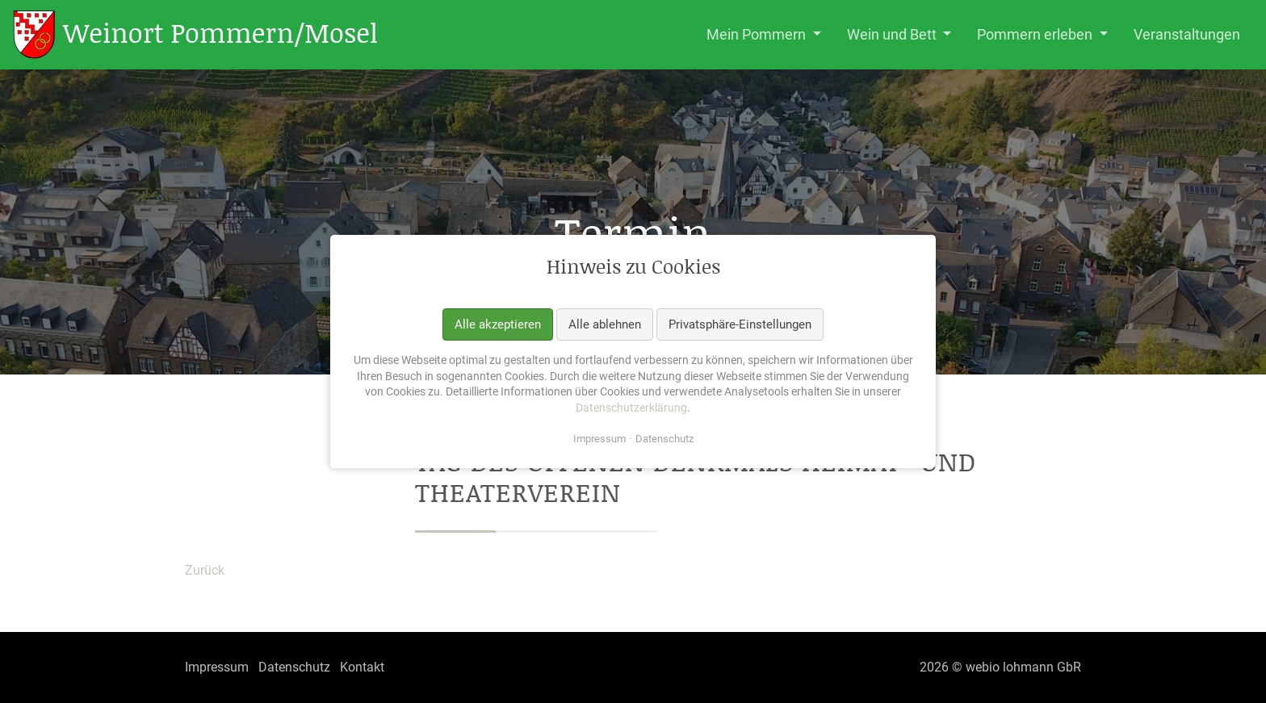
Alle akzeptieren (498, 323)
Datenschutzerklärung (631, 407)
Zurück (204, 570)
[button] (764, 34)
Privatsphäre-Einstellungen (740, 323)
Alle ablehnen (604, 323)
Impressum (599, 439)
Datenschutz (664, 439)
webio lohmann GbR (1023, 667)
